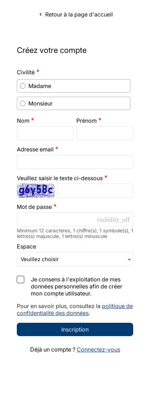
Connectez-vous (98, 383)
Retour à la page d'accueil (75, 14)
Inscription (75, 363)
